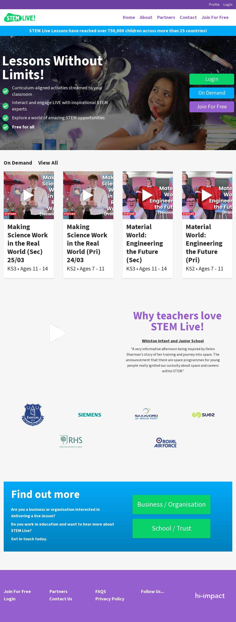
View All (48, 163)
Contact (188, 17)
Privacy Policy (109, 599)
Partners (166, 17)
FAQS (100, 591)
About (146, 17)
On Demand (211, 93)
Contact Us (60, 599)
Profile (214, 4)
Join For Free (215, 17)
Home (129, 17)
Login (227, 4)
